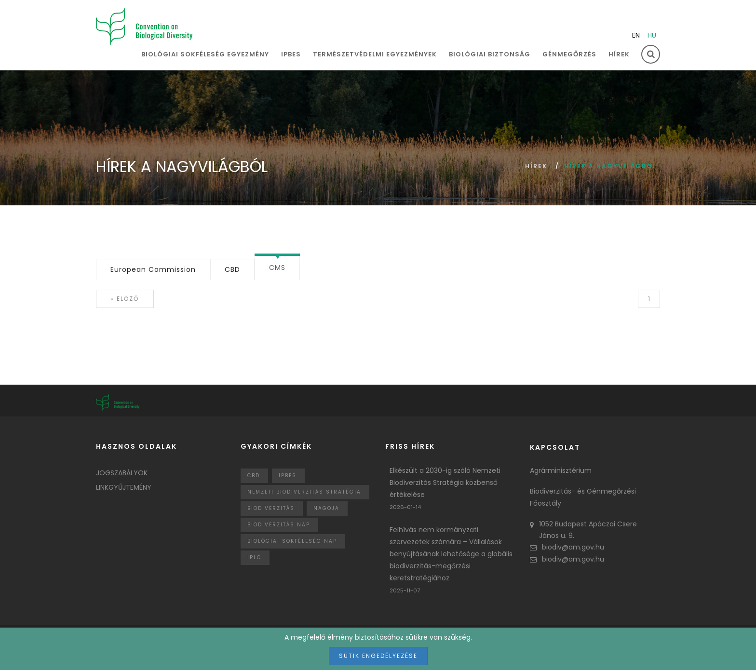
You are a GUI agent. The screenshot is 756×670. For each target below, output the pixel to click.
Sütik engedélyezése (378, 656)
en (636, 35)
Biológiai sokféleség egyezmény (205, 54)
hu (652, 35)
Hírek (619, 54)
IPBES (291, 54)
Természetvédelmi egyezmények (375, 54)
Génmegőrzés (569, 54)
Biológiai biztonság (489, 54)
